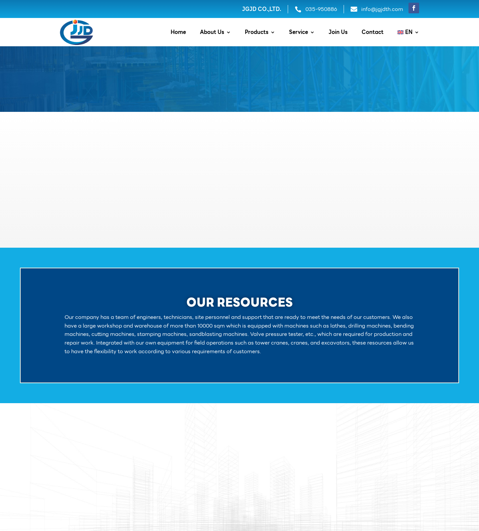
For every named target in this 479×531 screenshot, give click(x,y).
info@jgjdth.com (382, 9)
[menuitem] (408, 33)
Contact (373, 33)
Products (256, 33)
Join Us (338, 33)
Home (178, 33)
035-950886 (321, 9)
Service (298, 33)
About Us (212, 33)
